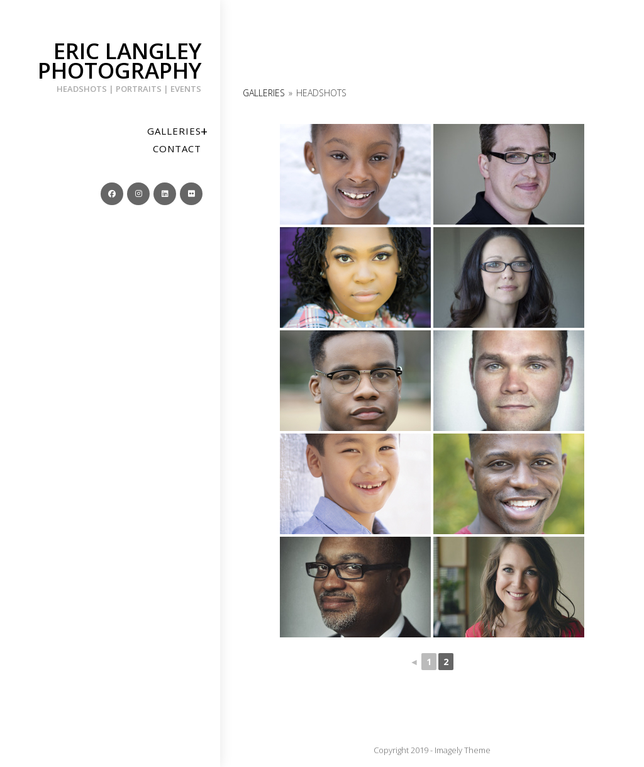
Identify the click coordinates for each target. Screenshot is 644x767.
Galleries (264, 93)
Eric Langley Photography (110, 65)
